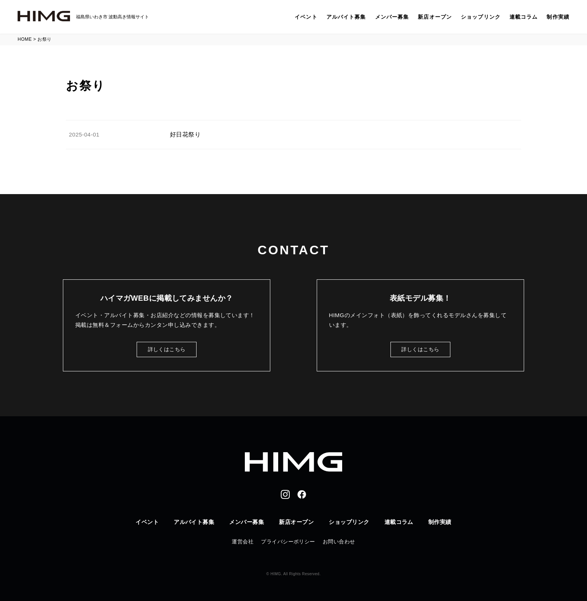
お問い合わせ (339, 542)
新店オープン (435, 17)
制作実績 (558, 17)
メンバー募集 (392, 17)
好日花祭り (185, 134)
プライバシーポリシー (288, 542)
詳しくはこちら (167, 349)
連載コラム (524, 17)
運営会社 (242, 542)
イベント (306, 17)
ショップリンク (481, 17)
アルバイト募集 (346, 17)
